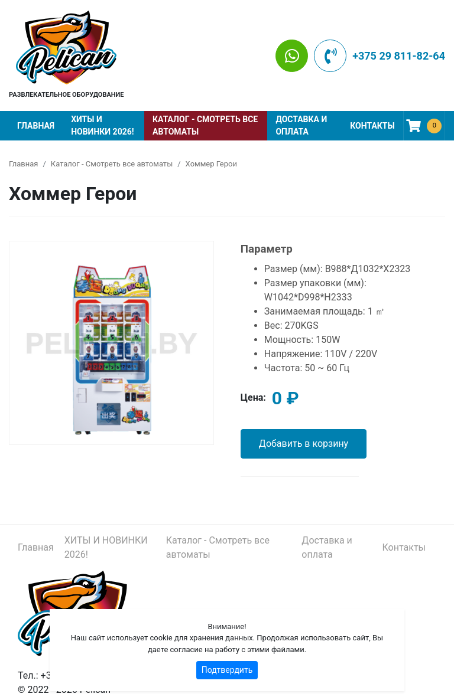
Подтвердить (227, 670)
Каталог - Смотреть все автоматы (205, 125)
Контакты (372, 125)
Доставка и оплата (301, 125)
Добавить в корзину (303, 443)
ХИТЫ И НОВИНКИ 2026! (102, 125)
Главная (35, 125)
